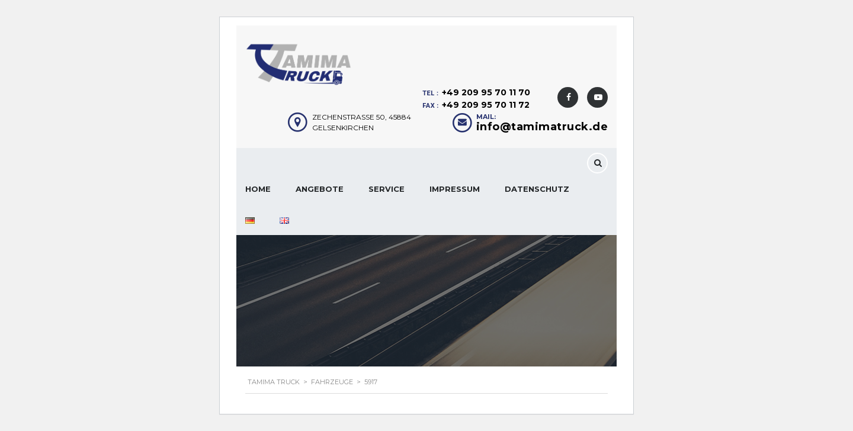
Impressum (454, 189)
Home (258, 189)
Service (386, 189)
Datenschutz (537, 189)
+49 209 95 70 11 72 (486, 104)
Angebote (320, 189)
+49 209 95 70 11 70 (486, 92)
